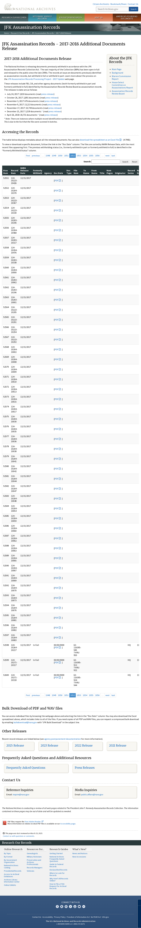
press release (47, 94)
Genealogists (32, 853)
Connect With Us (70, 902)
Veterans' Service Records (42, 17)
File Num (76, 171)
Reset (134, 162)
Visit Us (99, 17)
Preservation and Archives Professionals (34, 862)
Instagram (66, 906)
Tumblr (70, 906)
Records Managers (34, 867)
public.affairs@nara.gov (92, 794)
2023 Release (49, 745)
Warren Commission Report (121, 77)
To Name (86, 171)
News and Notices (79, 853)
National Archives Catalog (11, 866)
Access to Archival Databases (11, 875)
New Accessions (79, 856)
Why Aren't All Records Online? (59, 879)
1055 (91, 155)
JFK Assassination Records (43, 33)
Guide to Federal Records (56, 865)
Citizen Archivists (101, 4)
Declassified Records (58, 870)
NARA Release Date (24, 170)
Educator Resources (70, 17)
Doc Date (58, 173)
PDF (56, 180)
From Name (94, 171)
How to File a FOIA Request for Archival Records (58, 886)
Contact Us (133, 4)
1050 (60, 155)
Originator (120, 173)
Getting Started (56, 853)
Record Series (131, 171)
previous (36, 155)
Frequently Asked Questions (25, 767)
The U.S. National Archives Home (29, 6)
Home (6, 33)
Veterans (30, 871)
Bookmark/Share (118, 4)
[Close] (137, 902)
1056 (97, 155)
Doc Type (69, 171)
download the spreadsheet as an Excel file (99, 139)
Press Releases (85, 767)
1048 (48, 155)
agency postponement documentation (62, 738)
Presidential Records (12, 871)
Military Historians (34, 856)
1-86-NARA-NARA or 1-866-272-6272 (70, 924)
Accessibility (47, 917)
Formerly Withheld (37, 171)
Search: (87, 161)
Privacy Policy (60, 917)
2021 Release (117, 745)
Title (102, 173)
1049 (54, 155)
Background (117, 72)
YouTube (75, 906)
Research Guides (59, 849)
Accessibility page (67, 823)
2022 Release (84, 745)
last (113, 155)
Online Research (13, 849)
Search (133, 9)
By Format (8, 856)
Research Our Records (14, 17)
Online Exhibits (10, 885)
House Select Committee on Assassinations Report (122, 85)
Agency (48, 173)
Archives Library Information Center (12, 880)
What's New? (79, 849)
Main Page (116, 69)
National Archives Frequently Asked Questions (57, 858)
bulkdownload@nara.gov (25, 722)
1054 (85, 155)
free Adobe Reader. (34, 821)
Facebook (57, 906)
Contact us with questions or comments (18, 836)
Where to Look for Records (57, 874)
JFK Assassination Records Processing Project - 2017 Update (36, 79)
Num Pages (110, 171)
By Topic (7, 853)
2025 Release (15, 745)
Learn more (116, 923)
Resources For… (35, 849)
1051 (66, 155)
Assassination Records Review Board (122, 92)
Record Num (14, 171)
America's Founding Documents (126, 17)
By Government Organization (10, 861)
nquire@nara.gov (21, 794)
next (107, 155)
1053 (79, 155)
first (28, 155)
